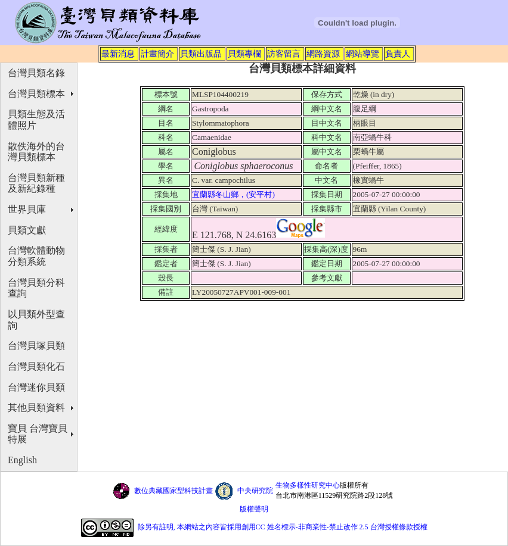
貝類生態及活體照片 (36, 119)
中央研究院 (255, 490)
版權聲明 (254, 509)
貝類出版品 (201, 53)
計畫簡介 (157, 53)
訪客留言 (284, 53)
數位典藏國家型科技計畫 (173, 490)
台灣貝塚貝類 (36, 346)
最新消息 (118, 53)
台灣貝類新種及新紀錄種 (36, 183)
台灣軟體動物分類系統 (36, 256)
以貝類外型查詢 (36, 319)
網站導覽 (362, 53)
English (22, 460)
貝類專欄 (244, 53)
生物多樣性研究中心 (307, 485)
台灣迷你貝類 (36, 387)
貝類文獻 (27, 230)
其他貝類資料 (36, 408)
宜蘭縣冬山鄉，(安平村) (234, 194)
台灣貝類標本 (36, 94)
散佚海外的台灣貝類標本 (36, 152)
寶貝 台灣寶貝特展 (37, 434)
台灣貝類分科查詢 (36, 288)
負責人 (397, 53)
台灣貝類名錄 (36, 73)
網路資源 (323, 53)
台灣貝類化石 (36, 366)
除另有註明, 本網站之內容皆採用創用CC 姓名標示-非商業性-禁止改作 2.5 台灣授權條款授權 (283, 527)
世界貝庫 (27, 209)
